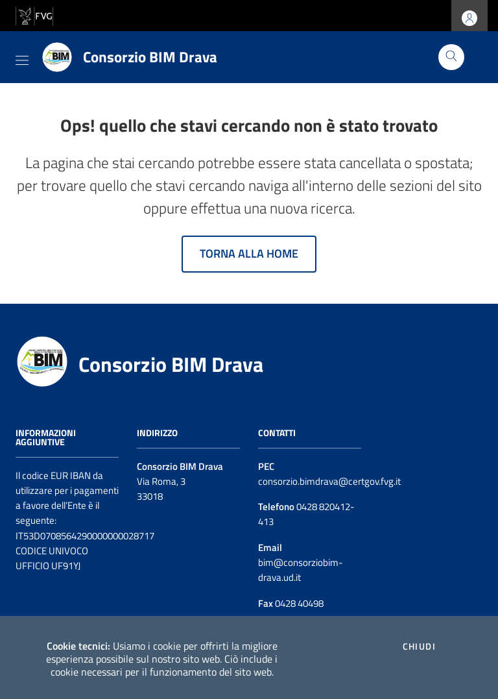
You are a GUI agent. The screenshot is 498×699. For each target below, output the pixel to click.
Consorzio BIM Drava (170, 364)
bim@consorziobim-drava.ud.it (300, 570)
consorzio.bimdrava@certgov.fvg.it (329, 481)
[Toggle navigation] (22, 57)
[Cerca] (451, 57)
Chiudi (419, 646)
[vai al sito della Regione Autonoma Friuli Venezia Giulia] (34, 14)
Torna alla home (249, 253)
